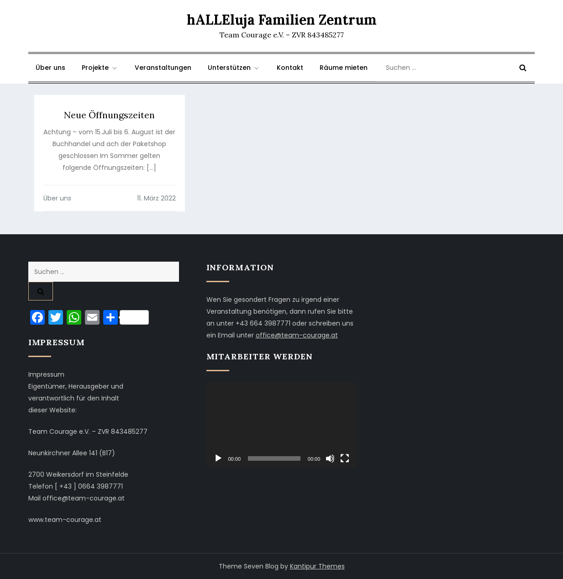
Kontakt (290, 67)
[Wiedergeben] (218, 458)
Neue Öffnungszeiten (109, 115)
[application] (281, 425)
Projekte (100, 67)
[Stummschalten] (330, 458)
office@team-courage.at (297, 335)
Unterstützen (234, 67)
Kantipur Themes (317, 566)
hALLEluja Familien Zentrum (282, 19)
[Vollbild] (344, 458)
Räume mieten (344, 67)
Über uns (50, 67)
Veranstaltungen (163, 67)
